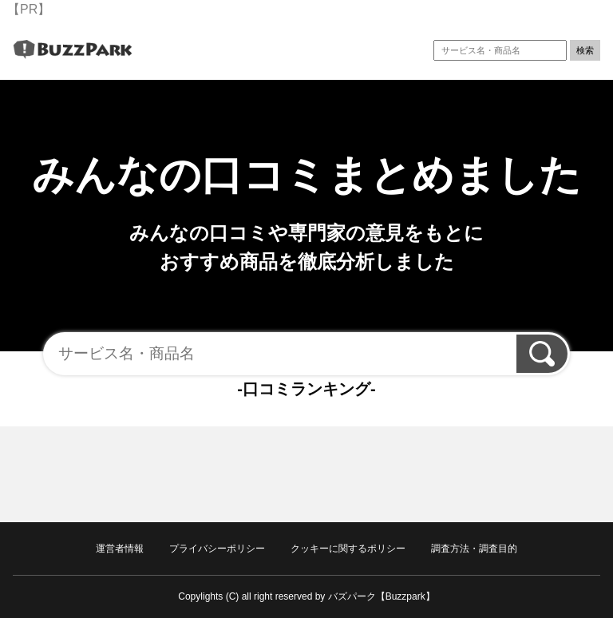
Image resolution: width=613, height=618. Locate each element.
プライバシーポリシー (217, 548)
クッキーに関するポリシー (348, 548)
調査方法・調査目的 (474, 548)
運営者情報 (120, 548)
